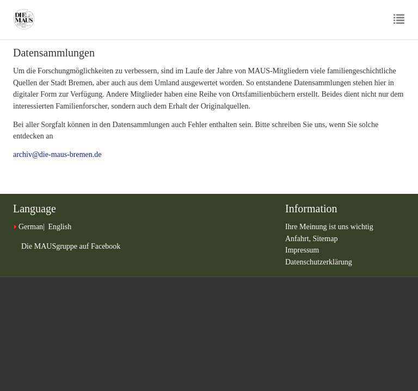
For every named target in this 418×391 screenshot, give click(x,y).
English (59, 227)
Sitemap (325, 239)
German (31, 227)
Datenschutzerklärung (318, 262)
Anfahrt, (299, 239)
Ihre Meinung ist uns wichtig (329, 227)
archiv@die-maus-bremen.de (57, 154)
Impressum (302, 250)
